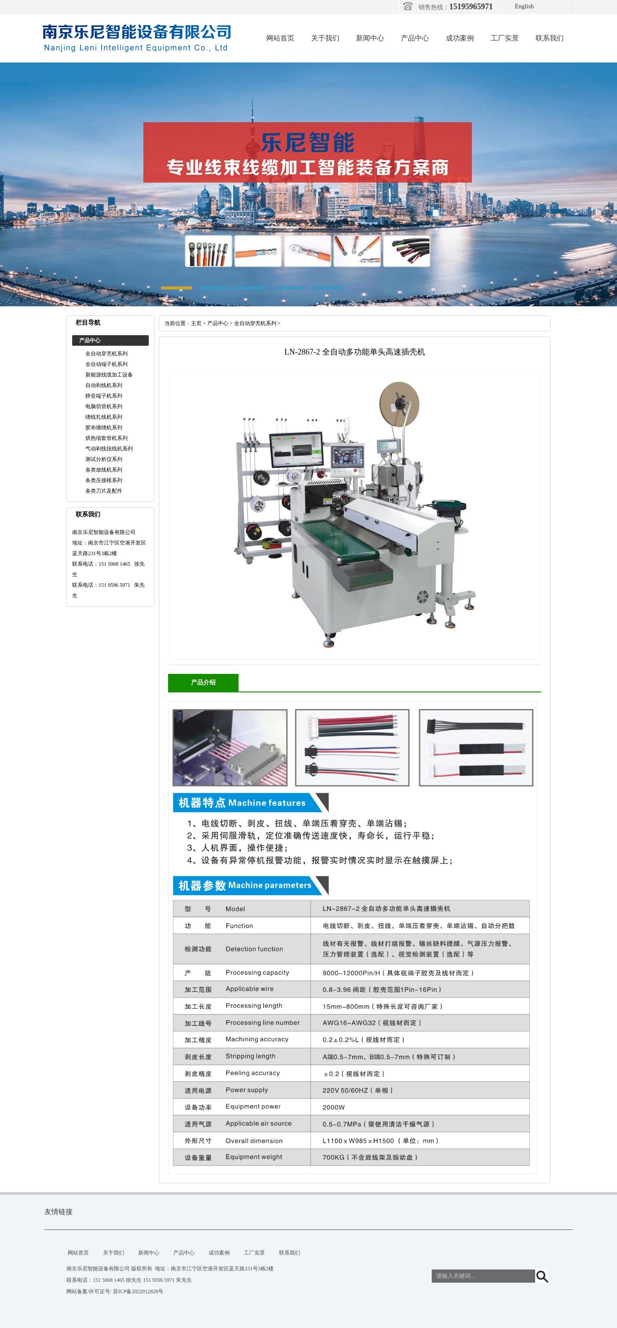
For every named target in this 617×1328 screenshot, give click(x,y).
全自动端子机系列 (106, 364)
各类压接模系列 (103, 480)
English (524, 6)
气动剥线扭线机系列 (109, 449)
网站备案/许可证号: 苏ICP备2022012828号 (114, 1291)
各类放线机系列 (103, 470)
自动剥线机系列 (103, 385)
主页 (196, 323)
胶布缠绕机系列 (103, 427)
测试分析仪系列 (103, 459)
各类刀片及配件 (103, 491)
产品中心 (415, 38)
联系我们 (550, 38)
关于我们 (325, 38)
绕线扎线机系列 (103, 417)
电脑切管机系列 (103, 406)
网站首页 (280, 38)
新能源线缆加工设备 (109, 375)
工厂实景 (505, 38)
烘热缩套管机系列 (106, 438)
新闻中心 (370, 38)
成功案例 (460, 38)
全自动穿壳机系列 (106, 354)
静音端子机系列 (103, 396)
